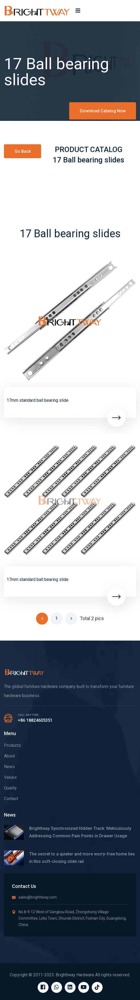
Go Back (23, 151)
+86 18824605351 (35, 720)
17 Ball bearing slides (88, 159)
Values (10, 777)
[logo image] (37, 10)
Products (12, 745)
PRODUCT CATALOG (88, 149)
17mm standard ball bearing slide (37, 400)
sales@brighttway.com (34, 897)
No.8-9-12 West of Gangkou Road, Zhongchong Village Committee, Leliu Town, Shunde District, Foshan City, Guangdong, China (69, 918)
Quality (10, 787)
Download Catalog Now (103, 110)
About (9, 756)
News (9, 766)
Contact (11, 798)
